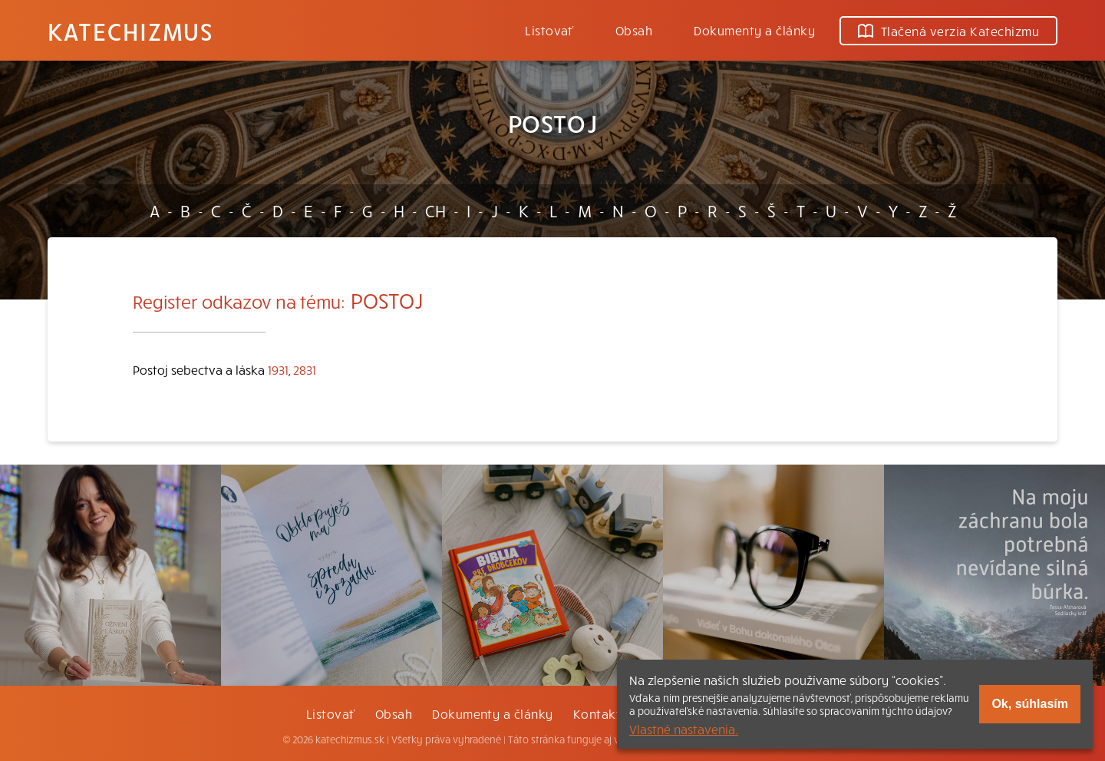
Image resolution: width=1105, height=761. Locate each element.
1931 (278, 369)
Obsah (633, 30)
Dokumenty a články (754, 30)
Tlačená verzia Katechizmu (948, 30)
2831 (304, 369)
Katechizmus (130, 30)
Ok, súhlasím (1029, 703)
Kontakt (597, 713)
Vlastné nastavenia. (683, 728)
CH (435, 210)
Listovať (549, 30)
